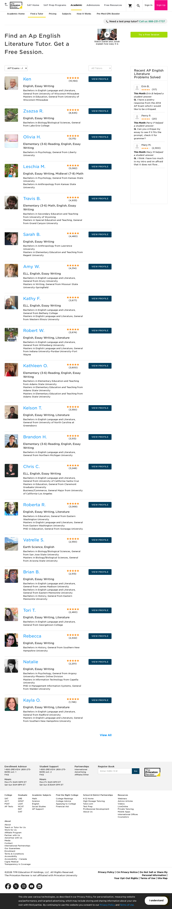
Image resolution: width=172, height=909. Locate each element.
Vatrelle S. (33, 539)
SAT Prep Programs (55, 5)
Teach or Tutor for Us (15, 827)
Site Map (162, 878)
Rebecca (32, 636)
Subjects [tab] (66, 13)
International (81, 769)
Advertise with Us (13, 838)
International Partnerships (17, 846)
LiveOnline (123, 806)
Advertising (80, 772)
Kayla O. (31, 700)
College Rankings (64, 798)
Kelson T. (32, 408)
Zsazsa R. (33, 111)
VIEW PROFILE (100, 79)
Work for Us (11, 830)
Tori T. (29, 610)
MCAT (21, 806)
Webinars (122, 798)
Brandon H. (35, 436)
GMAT (21, 801)
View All (106, 735)
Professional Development (96, 809)
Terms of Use (127, 905)
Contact (9, 843)
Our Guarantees (12, 848)
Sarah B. (31, 234)
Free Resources (113, 5)
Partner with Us (12, 835)
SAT (6, 798)
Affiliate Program (13, 832)
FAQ (7, 774)
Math (34, 798)
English (35, 804)
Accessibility (11, 856)
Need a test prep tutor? (135, 21)
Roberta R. (34, 504)
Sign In (148, 5)
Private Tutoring (126, 809)
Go (135, 771)
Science (36, 801)
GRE (20, 798)
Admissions (93, 5)
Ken (27, 79)
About (8, 824)
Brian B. (31, 571)
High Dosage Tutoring (94, 801)
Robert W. (33, 330)
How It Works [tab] (84, 13)
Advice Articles (125, 801)
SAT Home (33, 5)
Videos (121, 804)
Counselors (123, 817)
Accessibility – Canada (16, 859)
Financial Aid (62, 806)
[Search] (138, 5)
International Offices (128, 814)
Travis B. (32, 198)
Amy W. (31, 266)
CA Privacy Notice (127, 872)
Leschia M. (34, 166)
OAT (20, 812)
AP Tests (9, 806)
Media (7, 840)
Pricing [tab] (52, 13)
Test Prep (88, 806)
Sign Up (161, 5)
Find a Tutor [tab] (36, 13)
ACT (7, 801)
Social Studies (39, 806)
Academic (76, 5)
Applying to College (66, 804)
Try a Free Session (149, 34)
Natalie (30, 661)
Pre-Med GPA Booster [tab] (108, 13)
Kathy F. (31, 298)
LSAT (20, 804)
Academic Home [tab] (16, 13)
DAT (20, 809)
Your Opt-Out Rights (126, 878)
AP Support (38, 809)
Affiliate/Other (82, 774)
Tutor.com (88, 804)
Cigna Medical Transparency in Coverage (18, 863)
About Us (88, 812)
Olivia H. (32, 136)
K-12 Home (88, 798)
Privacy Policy (107, 905)
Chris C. (31, 466)
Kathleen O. (35, 365)
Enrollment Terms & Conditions (14, 852)
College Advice (63, 801)
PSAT (7, 804)
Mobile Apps (124, 812)
